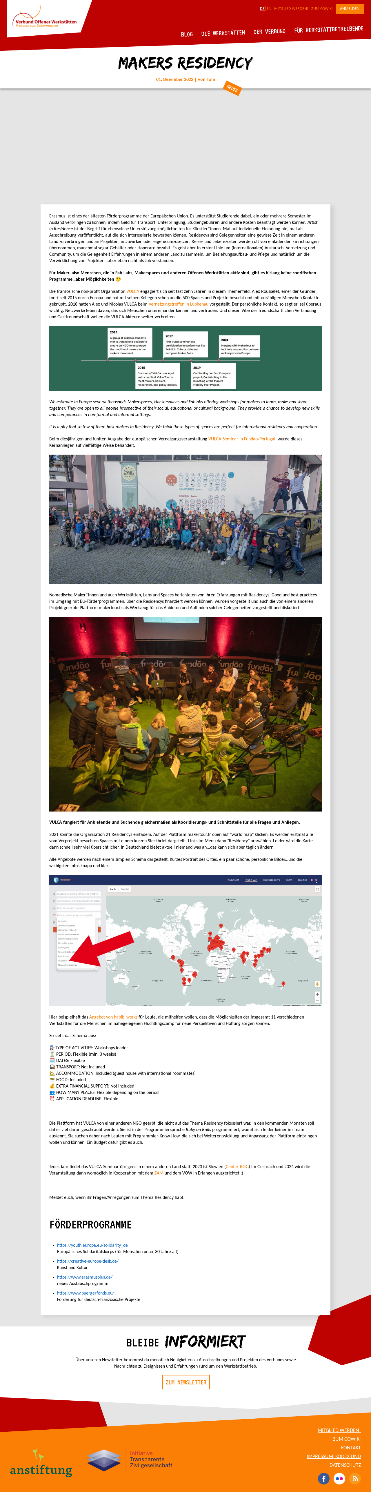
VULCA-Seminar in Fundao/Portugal (241, 439)
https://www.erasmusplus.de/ (84, 1277)
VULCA (133, 291)
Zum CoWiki (322, 9)
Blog (187, 34)
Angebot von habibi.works (113, 1017)
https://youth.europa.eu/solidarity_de (92, 1245)
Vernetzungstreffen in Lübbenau (178, 304)
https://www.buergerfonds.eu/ (85, 1293)
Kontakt (351, 1448)
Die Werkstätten (223, 32)
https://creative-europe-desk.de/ (88, 1261)
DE (262, 9)
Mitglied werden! (291, 9)
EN (269, 9)
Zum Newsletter (186, 1382)
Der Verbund (270, 31)
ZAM (159, 1173)
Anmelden (349, 9)
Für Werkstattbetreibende (329, 29)
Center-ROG (237, 1167)
